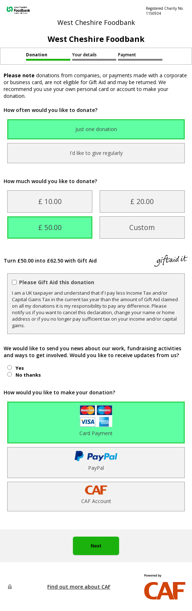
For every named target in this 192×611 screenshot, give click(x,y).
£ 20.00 (142, 201)
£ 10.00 (50, 201)
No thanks (28, 375)
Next (96, 546)
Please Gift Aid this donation (56, 282)
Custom (142, 227)
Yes (20, 368)
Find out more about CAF (78, 586)
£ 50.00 (50, 227)
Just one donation (96, 129)
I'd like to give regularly (96, 153)
